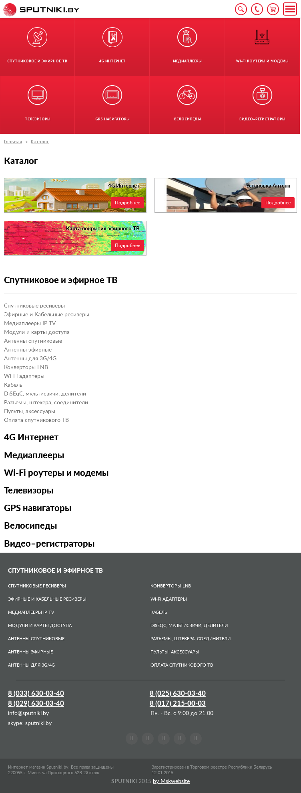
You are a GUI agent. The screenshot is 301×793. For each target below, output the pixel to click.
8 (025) (178, 693)
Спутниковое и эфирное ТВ (61, 280)
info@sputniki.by (28, 713)
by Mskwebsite (171, 781)
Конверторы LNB (26, 367)
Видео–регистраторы (49, 543)
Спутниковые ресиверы (34, 306)
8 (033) (36, 693)
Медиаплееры (34, 455)
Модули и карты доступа (37, 332)
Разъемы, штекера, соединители (46, 402)
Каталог (40, 141)
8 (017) (178, 703)
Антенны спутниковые (33, 341)
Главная (13, 141)
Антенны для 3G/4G (30, 359)
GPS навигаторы (38, 508)
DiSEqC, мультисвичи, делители (45, 394)
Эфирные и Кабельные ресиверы (46, 315)
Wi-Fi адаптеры (24, 376)
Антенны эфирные (28, 350)
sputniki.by (38, 723)
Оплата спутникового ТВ (36, 420)
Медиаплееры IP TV (30, 323)
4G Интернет (31, 437)
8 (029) (36, 703)
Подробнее (127, 202)
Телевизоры (29, 490)
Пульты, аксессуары (29, 411)
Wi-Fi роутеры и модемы (56, 473)
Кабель (13, 385)
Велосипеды (30, 525)
